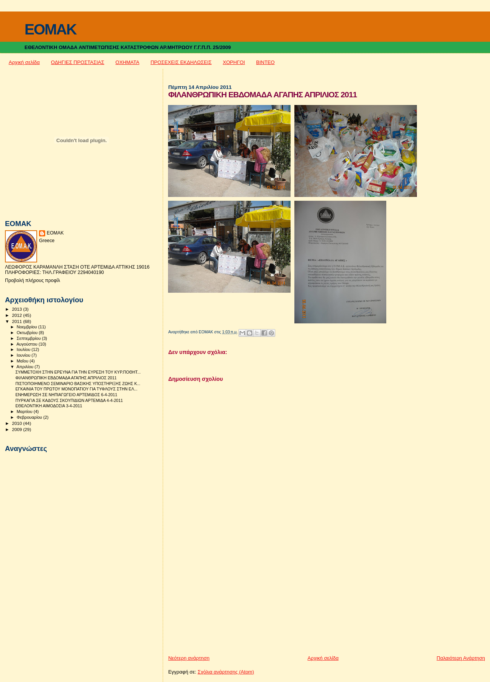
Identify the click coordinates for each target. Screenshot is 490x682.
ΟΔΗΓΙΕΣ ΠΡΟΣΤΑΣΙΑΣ (77, 62)
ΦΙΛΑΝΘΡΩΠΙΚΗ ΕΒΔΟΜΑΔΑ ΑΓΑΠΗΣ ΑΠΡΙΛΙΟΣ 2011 (66, 377)
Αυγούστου (27, 344)
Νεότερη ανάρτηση (188, 658)
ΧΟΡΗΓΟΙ (234, 62)
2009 (17, 429)
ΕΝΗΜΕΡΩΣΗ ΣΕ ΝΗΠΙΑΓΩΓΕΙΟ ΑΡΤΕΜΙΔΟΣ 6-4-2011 (66, 394)
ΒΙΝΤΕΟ (265, 62)
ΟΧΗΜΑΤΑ (127, 62)
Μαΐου (23, 361)
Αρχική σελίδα (24, 62)
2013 (17, 309)
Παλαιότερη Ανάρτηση (461, 658)
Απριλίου (25, 366)
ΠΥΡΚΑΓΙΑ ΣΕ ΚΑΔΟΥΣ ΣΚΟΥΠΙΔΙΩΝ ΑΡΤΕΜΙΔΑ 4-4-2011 (69, 400)
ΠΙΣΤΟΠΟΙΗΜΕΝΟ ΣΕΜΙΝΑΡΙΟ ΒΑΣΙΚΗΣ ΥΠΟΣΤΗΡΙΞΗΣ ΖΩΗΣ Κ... (77, 383)
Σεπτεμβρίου (29, 338)
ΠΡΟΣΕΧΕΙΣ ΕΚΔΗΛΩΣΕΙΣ (181, 62)
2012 (17, 315)
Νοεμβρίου (27, 327)
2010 (17, 423)
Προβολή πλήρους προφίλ (32, 280)
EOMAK (50, 29)
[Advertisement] (225, 601)
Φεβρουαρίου (30, 417)
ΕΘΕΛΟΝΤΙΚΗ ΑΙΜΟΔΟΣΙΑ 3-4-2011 (48, 405)
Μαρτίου (25, 411)
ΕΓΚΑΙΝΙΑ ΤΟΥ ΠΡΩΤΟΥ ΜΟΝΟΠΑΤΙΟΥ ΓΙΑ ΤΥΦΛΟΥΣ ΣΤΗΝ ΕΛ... (76, 389)
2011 (17, 321)
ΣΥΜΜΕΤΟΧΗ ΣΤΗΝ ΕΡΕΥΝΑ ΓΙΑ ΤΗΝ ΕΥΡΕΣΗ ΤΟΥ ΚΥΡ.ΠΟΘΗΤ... (77, 372)
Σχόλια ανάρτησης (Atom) (226, 672)
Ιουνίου (24, 355)
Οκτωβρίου (28, 332)
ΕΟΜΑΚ (55, 233)
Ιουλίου (24, 349)
